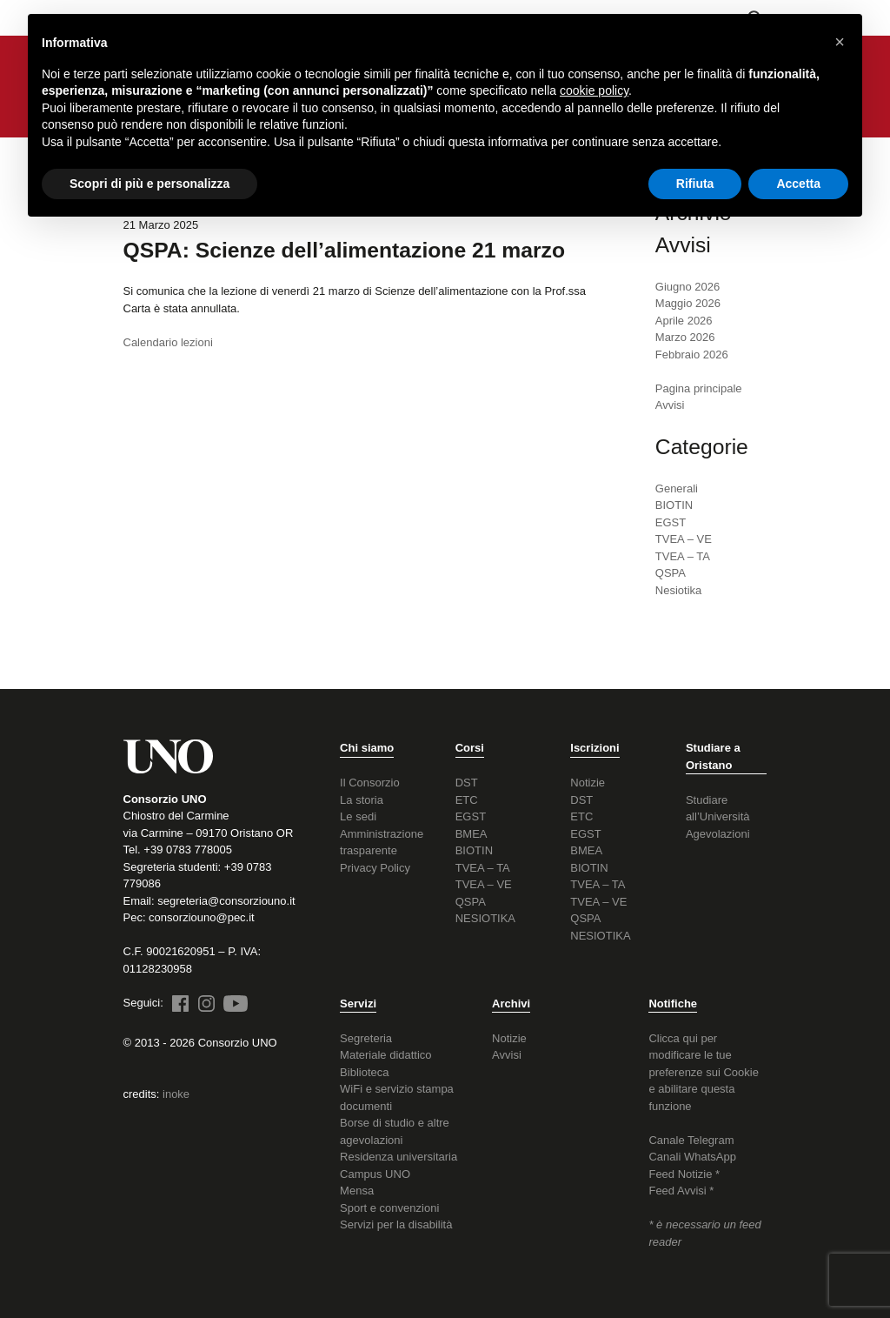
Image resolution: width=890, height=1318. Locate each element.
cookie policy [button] (594, 90)
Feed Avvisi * (681, 1190)
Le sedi (358, 816)
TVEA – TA (682, 556)
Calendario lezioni (168, 342)
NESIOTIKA (485, 918)
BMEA (471, 833)
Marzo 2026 (685, 337)
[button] (839, 42)
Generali (676, 488)
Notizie (587, 782)
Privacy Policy (375, 867)
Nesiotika (678, 590)
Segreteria (366, 1038)
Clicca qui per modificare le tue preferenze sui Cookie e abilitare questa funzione (703, 1072)
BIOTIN (674, 505)
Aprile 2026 (684, 320)
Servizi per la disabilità (396, 1224)
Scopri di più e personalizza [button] (149, 184)
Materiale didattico (386, 1054)
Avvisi (506, 1054)
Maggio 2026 (688, 303)
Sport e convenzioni (389, 1207)
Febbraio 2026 (691, 354)
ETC (466, 799)
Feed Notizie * (684, 1174)
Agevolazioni (718, 833)
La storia (361, 799)
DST (466, 782)
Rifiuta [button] (695, 184)
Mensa (357, 1190)
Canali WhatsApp (691, 1156)
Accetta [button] (798, 184)
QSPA (670, 572)
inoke (176, 1094)
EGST (670, 522)
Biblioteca (364, 1072)
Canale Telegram (691, 1140)
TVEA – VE (683, 538)
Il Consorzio (370, 782)
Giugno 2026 (687, 286)
